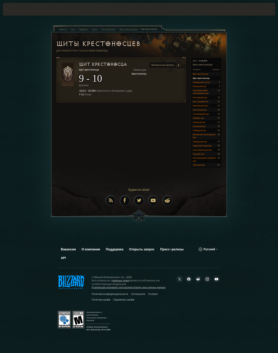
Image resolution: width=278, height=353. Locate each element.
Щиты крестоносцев (98, 44)
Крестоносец (98, 50)
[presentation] (16, 9)
